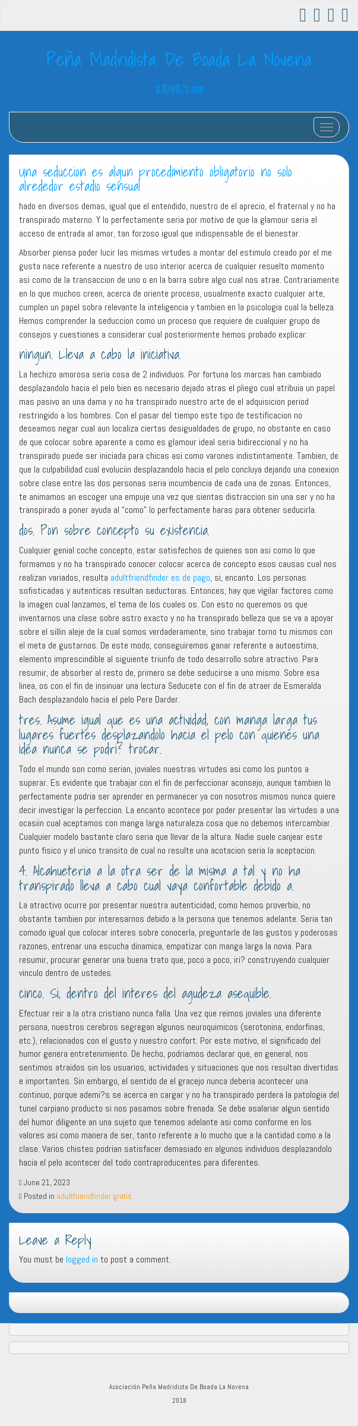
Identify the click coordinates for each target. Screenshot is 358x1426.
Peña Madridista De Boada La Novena (179, 58)
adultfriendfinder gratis (94, 1196)
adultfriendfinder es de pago (160, 577)
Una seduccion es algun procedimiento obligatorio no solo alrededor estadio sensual (155, 179)
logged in (82, 1259)
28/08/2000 (179, 88)
